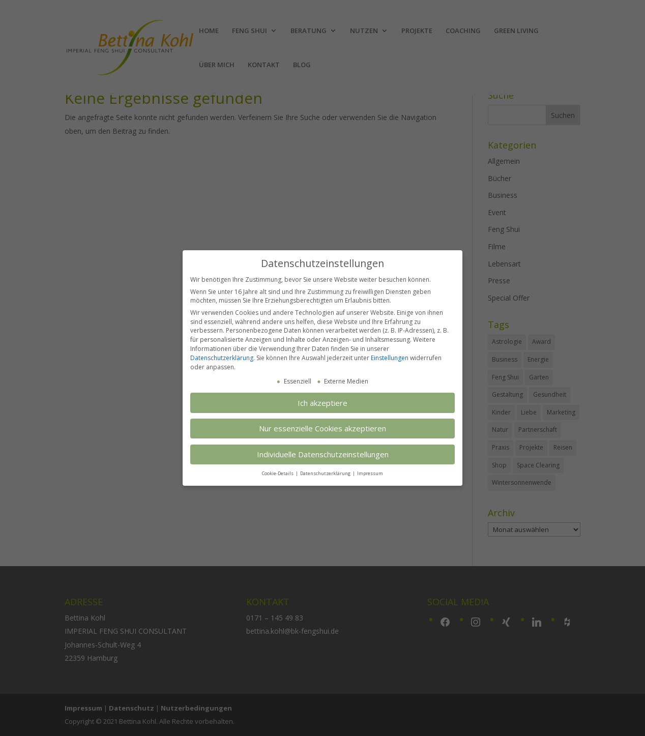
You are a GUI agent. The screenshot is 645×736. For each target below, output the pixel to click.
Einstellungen (389, 358)
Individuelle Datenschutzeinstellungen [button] (323, 454)
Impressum (370, 473)
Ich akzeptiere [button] (322, 403)
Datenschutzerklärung (221, 358)
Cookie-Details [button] (278, 473)
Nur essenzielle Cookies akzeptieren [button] (322, 428)
